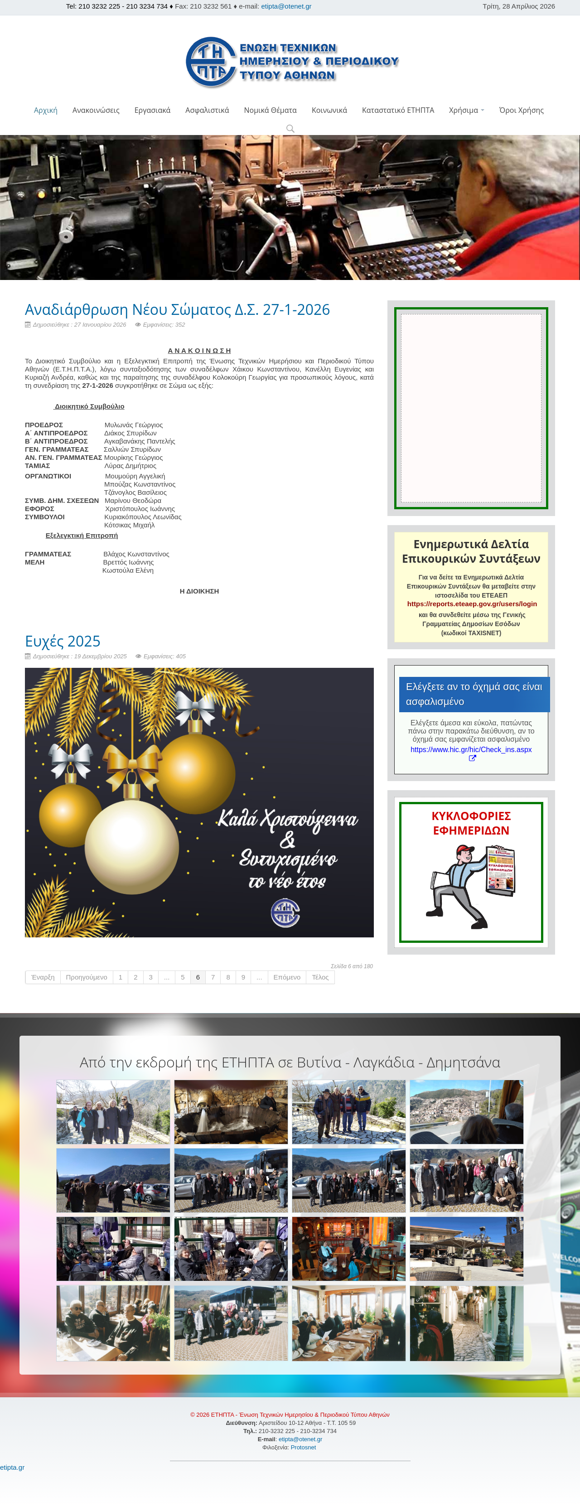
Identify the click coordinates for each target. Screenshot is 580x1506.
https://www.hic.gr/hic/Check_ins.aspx (471, 754)
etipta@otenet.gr (286, 6)
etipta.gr (12, 1467)
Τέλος (320, 977)
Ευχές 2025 (63, 641)
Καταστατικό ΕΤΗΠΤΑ (398, 110)
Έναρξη (43, 977)
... (167, 977)
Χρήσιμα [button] (466, 110)
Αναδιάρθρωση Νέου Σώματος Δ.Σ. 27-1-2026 (177, 309)
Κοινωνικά (329, 110)
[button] (290, 129)
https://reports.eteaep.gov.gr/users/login (472, 604)
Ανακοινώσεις (96, 110)
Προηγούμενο (86, 977)
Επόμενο (287, 977)
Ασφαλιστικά (207, 110)
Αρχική (46, 110)
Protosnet (304, 1447)
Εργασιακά (153, 110)
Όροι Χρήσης (521, 110)
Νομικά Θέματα (270, 110)
